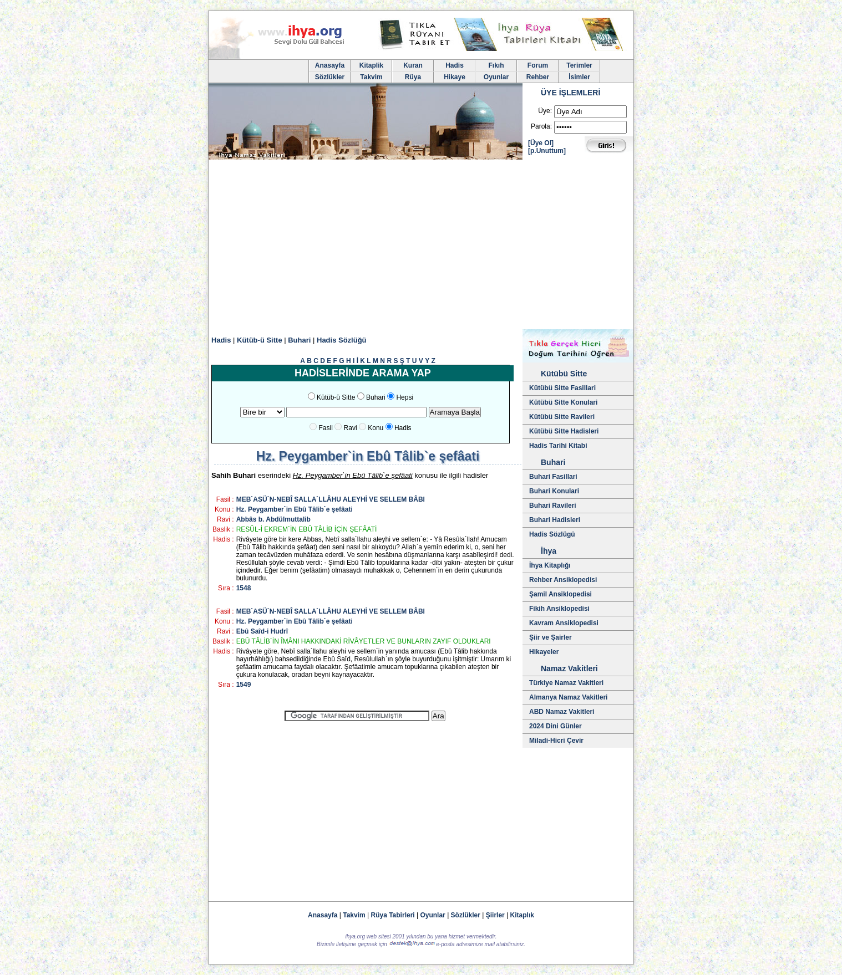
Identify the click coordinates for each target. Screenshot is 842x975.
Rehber (537, 77)
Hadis (454, 65)
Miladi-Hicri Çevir (556, 740)
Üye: (545, 111)
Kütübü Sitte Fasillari (562, 388)
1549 (243, 684)
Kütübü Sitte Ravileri (562, 417)
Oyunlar (496, 77)
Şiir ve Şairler (550, 637)
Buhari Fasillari (553, 477)
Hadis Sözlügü (552, 534)
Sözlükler (329, 77)
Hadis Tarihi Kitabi (558, 446)
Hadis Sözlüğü (342, 340)
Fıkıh (496, 65)
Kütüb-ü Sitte (259, 340)
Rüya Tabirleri (393, 915)
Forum (537, 65)
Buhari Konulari (554, 491)
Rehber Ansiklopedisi (563, 580)
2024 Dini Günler (555, 726)
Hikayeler (544, 652)
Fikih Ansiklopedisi (559, 608)
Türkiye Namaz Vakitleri (566, 683)
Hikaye (454, 77)
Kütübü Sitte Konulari (563, 402)
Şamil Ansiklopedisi (560, 594)
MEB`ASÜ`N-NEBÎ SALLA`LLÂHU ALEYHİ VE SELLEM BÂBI (330, 499)
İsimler (579, 77)
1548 (243, 588)
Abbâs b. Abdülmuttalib (273, 519)
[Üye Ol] (541, 143)
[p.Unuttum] (547, 151)
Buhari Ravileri (552, 505)
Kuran (413, 65)
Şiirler (495, 915)
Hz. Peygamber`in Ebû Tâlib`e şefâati (294, 509)
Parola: (541, 126)
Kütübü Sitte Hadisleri (563, 431)
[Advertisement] (421, 246)
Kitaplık (522, 915)
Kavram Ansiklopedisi (563, 623)
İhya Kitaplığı (550, 565)
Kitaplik (371, 65)
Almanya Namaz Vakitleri (568, 697)
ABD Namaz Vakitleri (561, 712)
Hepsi (404, 397)
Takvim (371, 77)
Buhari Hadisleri (554, 520)
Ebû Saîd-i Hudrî (262, 631)
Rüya (413, 77)
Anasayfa (329, 65)
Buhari (299, 340)
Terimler (579, 65)
